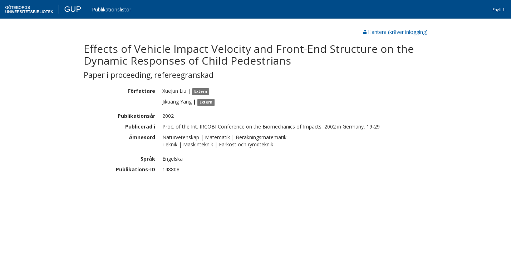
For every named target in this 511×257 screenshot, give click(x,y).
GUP (72, 9)
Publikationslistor (111, 9)
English (499, 9)
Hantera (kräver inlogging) (395, 32)
